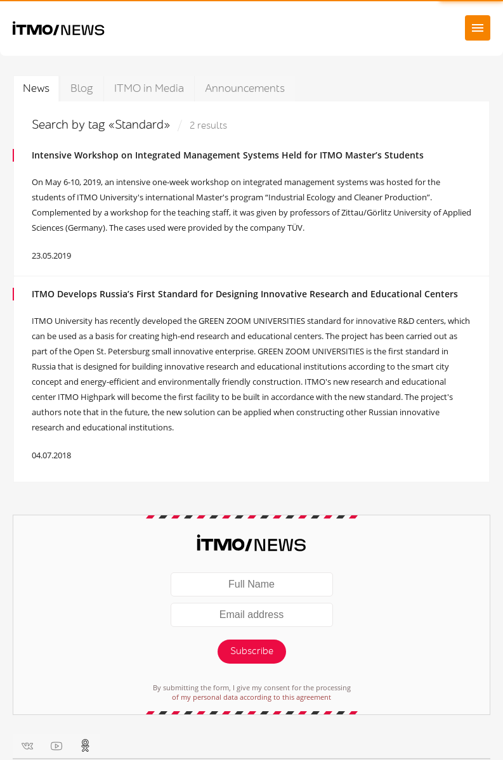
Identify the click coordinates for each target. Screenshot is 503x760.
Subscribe (251, 651)
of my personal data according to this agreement (251, 697)
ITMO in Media (149, 88)
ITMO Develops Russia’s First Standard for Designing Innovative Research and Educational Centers (245, 294)
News (36, 88)
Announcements (245, 88)
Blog (81, 88)
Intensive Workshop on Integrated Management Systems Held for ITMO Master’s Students (228, 155)
